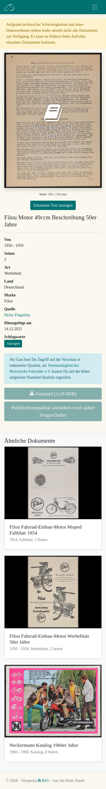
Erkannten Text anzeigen (53, 205)
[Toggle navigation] (95, 7)
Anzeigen (13, 343)
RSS (43, 781)
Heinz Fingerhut (17, 315)
